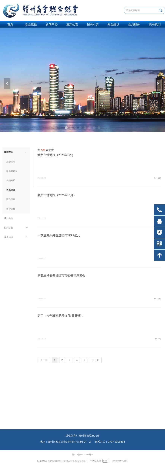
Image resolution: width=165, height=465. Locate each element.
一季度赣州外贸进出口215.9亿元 (58, 235)
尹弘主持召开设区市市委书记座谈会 (61, 275)
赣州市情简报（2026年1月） (56, 155)
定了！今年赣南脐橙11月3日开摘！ (60, 315)
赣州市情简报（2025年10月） (56, 195)
